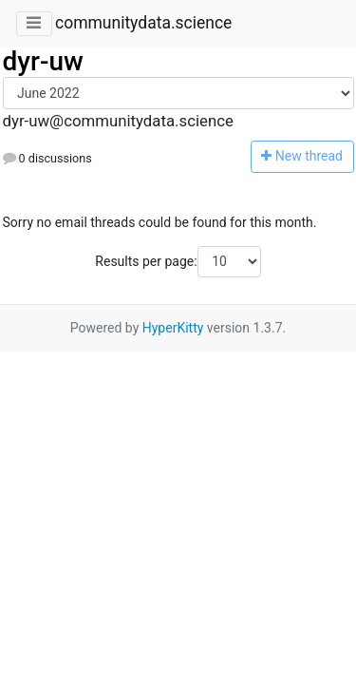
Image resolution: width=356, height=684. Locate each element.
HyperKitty (173, 327)
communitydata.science (143, 22)
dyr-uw (43, 61)
